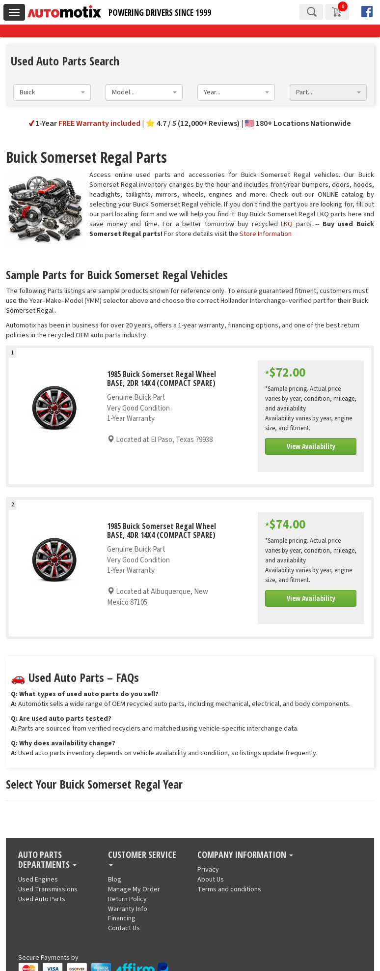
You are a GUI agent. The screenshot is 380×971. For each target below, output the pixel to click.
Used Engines (38, 879)
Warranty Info (127, 909)
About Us (210, 879)
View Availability (311, 446)
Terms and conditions (229, 889)
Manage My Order (134, 889)
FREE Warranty (99, 123)
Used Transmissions (48, 889)
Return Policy (127, 899)
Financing (122, 918)
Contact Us (124, 928)
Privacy (208, 870)
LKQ (287, 224)
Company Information (245, 855)
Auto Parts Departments (47, 860)
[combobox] (52, 92)
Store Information (266, 234)
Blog (114, 879)
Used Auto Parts (41, 899)
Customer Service (142, 858)
